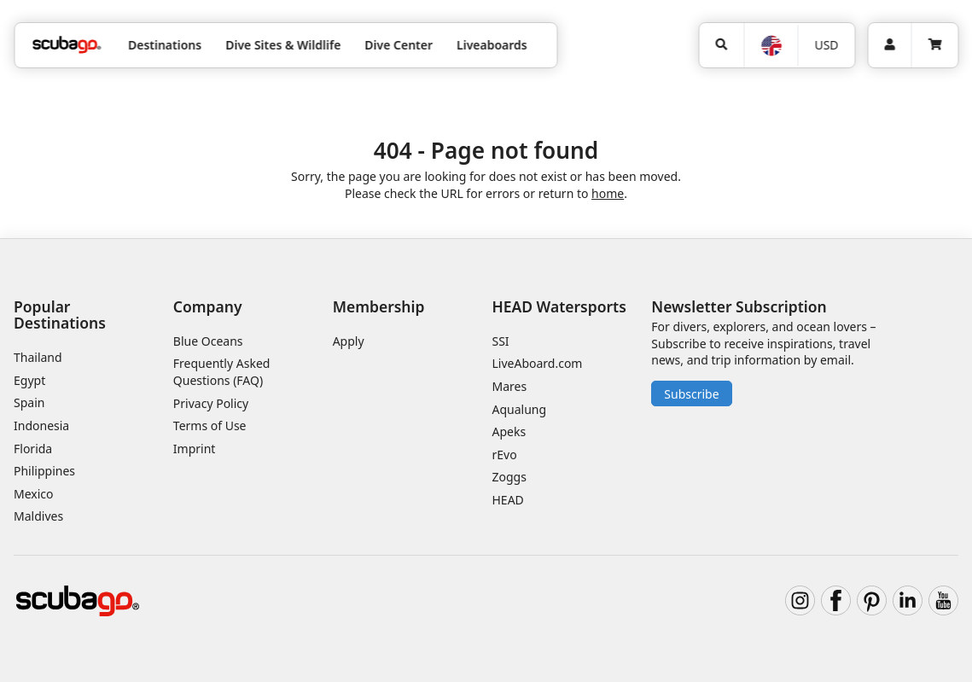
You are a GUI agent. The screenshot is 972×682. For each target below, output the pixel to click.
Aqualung (519, 409)
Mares (509, 386)
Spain (29, 402)
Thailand (38, 357)
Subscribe (691, 394)
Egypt (29, 380)
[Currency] (826, 45)
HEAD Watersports (559, 306)
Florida (33, 448)
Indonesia (41, 425)
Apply (348, 341)
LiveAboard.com (537, 363)
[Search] (721, 45)
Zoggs (509, 477)
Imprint (194, 448)
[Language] (770, 45)
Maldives (38, 516)
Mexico (34, 494)
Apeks (509, 431)
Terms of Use (210, 425)
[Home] (66, 45)
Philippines (44, 471)
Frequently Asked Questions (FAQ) (222, 371)
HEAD (507, 500)
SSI (500, 341)
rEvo (504, 454)
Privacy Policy (210, 403)
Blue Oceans (208, 341)
